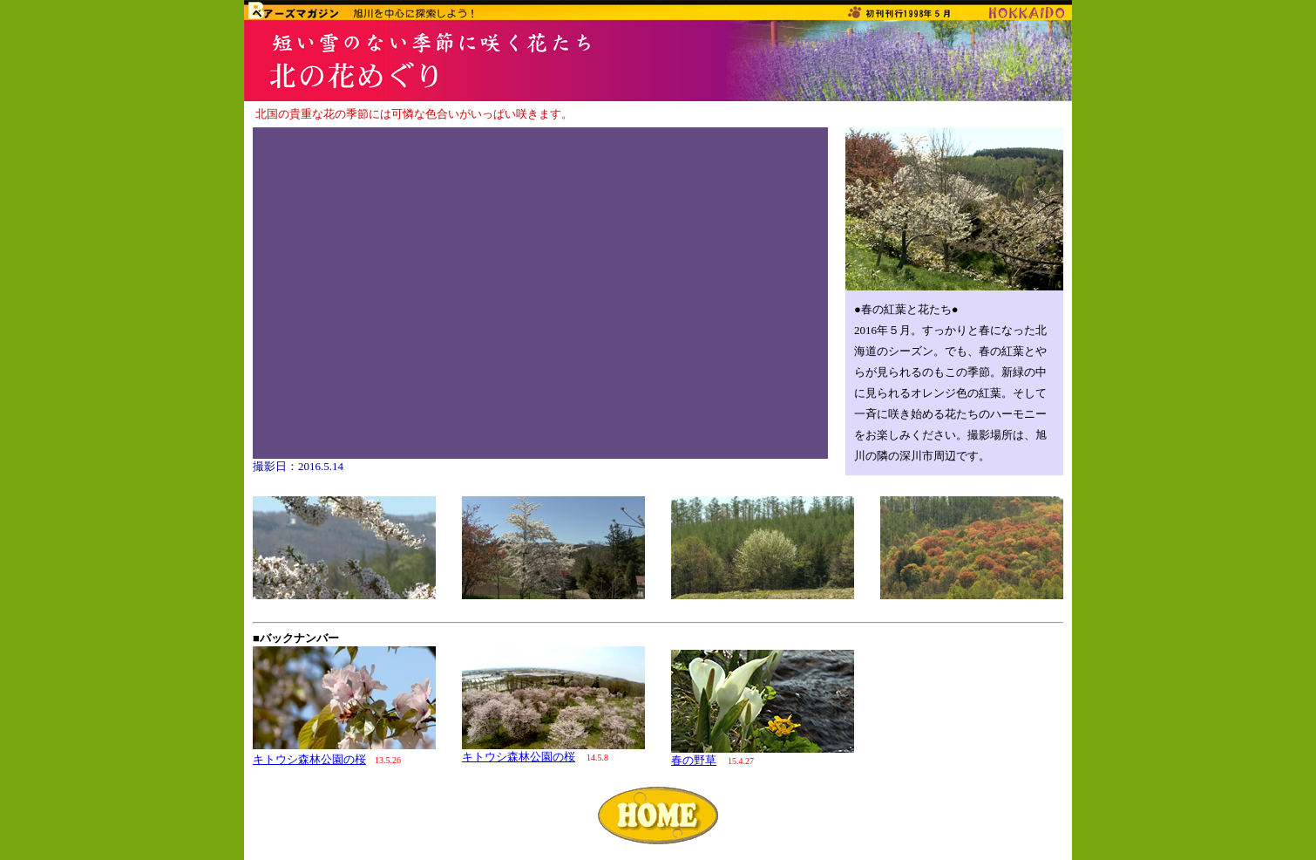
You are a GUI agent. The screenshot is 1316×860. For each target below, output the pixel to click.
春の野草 (693, 760)
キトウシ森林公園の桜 (309, 759)
